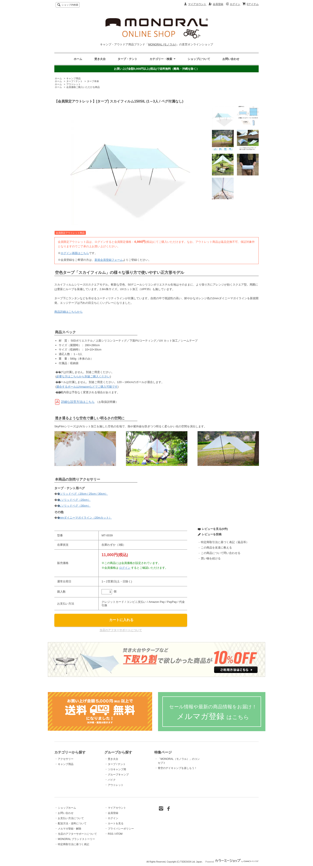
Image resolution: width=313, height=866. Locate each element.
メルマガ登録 (213, 712)
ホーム (78, 59)
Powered (232, 862)
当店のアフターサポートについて (121, 630)
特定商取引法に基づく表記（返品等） (225, 542)
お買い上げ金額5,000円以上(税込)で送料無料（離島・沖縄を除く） (156, 68)
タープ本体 (93, 81)
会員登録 (218, 4)
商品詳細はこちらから (68, 311)
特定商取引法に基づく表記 (73, 844)
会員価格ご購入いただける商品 (83, 87)
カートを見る (115, 823)
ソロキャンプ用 (117, 769)
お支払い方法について (71, 818)
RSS (110, 833)
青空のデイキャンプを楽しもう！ (177, 768)
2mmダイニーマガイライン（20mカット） (85, 517)
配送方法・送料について (72, 823)
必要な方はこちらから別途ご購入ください (83, 376)
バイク (112, 779)
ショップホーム (67, 807)
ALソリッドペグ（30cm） (74, 505)
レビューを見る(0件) (215, 529)
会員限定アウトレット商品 (70, 232)
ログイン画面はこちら (75, 253)
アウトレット (73, 84)
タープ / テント (74, 81)
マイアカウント (197, 4)
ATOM (119, 833)
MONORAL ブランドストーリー (76, 839)
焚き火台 (100, 59)
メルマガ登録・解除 (69, 828)
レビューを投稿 (211, 534)
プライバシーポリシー (121, 828)
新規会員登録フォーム (109, 259)
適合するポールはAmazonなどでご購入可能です (87, 386)
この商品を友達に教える (216, 547)
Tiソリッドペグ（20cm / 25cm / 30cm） (83, 493)
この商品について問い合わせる (220, 553)
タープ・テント (127, 59)
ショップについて (199, 59)
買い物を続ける (211, 558)
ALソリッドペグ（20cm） (74, 499)
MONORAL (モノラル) (162, 44)
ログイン (235, 4)
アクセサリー (65, 758)
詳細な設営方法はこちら (78, 401)
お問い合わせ (230, 59)
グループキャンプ (118, 774)
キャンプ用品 (73, 78)
